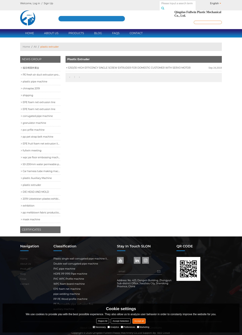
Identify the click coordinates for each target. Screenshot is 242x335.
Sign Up (48, 3)
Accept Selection (121, 321)
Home (29, 29)
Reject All (102, 321)
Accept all (139, 321)
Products (76, 29)
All (35, 43)
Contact (136, 29)
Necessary (99, 327)
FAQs (115, 29)
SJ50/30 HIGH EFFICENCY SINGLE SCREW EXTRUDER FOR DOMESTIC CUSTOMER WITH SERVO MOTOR (129, 64)
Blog (98, 29)
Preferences (128, 327)
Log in (36, 3)
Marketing (143, 327)
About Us (51, 29)
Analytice (113, 327)
